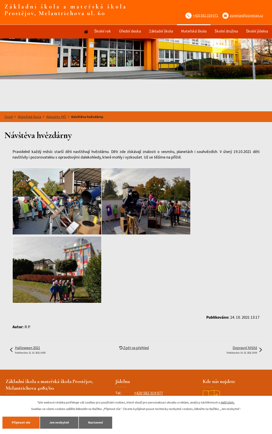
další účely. (228, 402)
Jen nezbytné (59, 422)
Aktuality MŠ (56, 116)
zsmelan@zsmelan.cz (246, 15)
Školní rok (102, 31)
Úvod (85, 32)
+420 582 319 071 (205, 15)
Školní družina (226, 31)
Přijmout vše (21, 422)
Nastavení (95, 422)
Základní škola (161, 31)
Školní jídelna (257, 31)
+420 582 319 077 (148, 392)
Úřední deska (130, 31)
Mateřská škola (194, 31)
